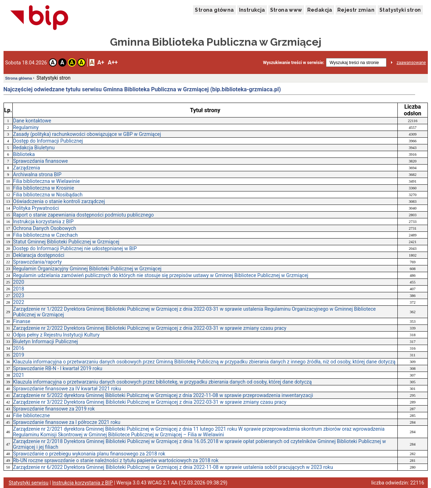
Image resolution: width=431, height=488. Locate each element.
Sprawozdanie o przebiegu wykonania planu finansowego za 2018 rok (89, 454)
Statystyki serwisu (29, 483)
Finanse (21, 321)
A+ (100, 62)
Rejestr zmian (355, 10)
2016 (18, 348)
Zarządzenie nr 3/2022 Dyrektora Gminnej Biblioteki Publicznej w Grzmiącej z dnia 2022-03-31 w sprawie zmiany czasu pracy (149, 402)
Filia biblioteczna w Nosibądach (48, 194)
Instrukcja (252, 10)
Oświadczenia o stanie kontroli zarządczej (59, 201)
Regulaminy (26, 127)
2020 (18, 282)
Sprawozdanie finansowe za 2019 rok (54, 409)
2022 (18, 302)
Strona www (286, 10)
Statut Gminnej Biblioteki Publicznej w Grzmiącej (66, 242)
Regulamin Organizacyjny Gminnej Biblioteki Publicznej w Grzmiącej (87, 268)
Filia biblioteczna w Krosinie (43, 188)
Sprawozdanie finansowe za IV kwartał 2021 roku (67, 388)
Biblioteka (24, 154)
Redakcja (319, 10)
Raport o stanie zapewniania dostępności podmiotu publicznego (83, 215)
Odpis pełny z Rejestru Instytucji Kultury (56, 335)
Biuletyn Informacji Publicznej (45, 341)
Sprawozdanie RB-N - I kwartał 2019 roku (57, 368)
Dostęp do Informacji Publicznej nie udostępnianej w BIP (75, 248)
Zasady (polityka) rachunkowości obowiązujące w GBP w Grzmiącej (87, 134)
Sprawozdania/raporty (37, 262)
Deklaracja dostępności (38, 255)
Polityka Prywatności (36, 208)
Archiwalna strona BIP (37, 174)
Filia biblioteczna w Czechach (45, 235)
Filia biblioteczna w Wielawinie (46, 181)
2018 (18, 289)
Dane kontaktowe (32, 121)
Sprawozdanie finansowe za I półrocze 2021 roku (66, 422)
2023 (18, 295)
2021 (18, 375)
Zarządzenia (26, 168)
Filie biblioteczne (31, 415)
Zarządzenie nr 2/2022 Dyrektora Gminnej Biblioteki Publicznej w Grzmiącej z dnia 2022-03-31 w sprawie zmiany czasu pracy (149, 328)
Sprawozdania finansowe (40, 161)
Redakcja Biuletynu (34, 147)
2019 (18, 355)
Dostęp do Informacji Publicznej (48, 141)
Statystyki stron (400, 10)
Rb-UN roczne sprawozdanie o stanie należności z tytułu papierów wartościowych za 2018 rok (116, 460)
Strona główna (214, 10)
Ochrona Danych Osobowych (44, 228)
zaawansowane (411, 62)
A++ (113, 62)
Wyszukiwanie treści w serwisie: (293, 62)
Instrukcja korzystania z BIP (43, 221)
